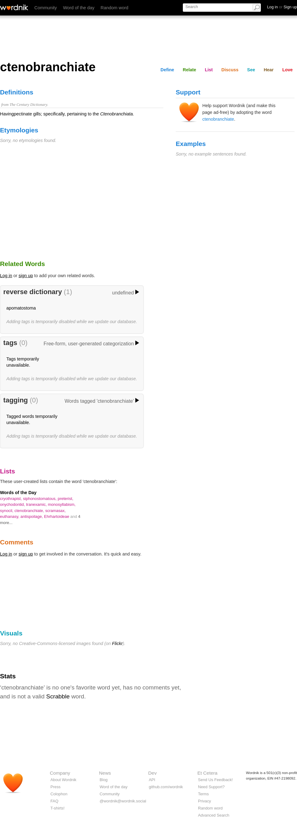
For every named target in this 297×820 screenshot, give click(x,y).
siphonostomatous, (40, 498)
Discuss (230, 69)
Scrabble (58, 696)
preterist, (65, 498)
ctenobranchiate (218, 119)
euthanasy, (10, 516)
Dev (152, 773)
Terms (203, 794)
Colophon (58, 794)
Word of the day (78, 7)
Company (60, 773)
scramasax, (55, 510)
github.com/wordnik (166, 787)
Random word (114, 7)
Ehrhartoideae (57, 516)
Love (287, 69)
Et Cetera (207, 773)
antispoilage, (32, 516)
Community (45, 7)
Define (167, 69)
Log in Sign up (282, 7)
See (251, 69)
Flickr (117, 643)
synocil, (7, 510)
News (105, 773)
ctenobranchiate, (30, 510)
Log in (6, 275)
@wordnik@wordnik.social (123, 801)
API (152, 779)
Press (55, 787)
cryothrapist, (11, 498)
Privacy (204, 801)
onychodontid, (13, 504)
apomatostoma (21, 308)
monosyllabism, (61, 504)
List (209, 69)
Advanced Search (213, 815)
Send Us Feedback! (215, 779)
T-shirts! (57, 808)
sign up (26, 275)
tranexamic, (37, 504)
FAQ (54, 801)
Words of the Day (18, 492)
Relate (189, 69)
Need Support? (211, 787)
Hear (268, 69)
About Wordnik (63, 779)
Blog (104, 779)
